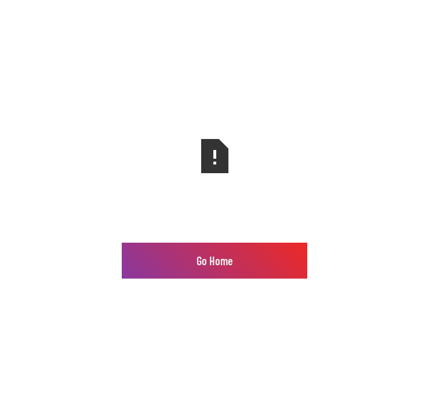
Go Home (215, 261)
